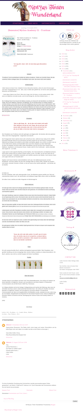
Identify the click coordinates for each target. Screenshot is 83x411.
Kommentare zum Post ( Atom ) (18, 393)
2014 (63, 68)
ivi (17, 312)
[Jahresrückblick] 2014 (69, 73)
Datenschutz (48, 23)
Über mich (33, 23)
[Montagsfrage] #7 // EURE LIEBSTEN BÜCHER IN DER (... (71, 108)
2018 (63, 59)
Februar (65, 138)
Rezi (18, 314)
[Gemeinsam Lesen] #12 (70, 80)
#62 (7, 312)
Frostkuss (13, 312)
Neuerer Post (6, 390)
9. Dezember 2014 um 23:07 (20, 325)
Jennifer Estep (23, 312)
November (66, 115)
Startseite (18, 23)
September (66, 120)
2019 (63, 56)
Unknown (8, 325)
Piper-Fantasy (12, 314)
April (64, 133)
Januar (65, 140)
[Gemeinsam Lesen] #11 (70, 82)
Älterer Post (52, 390)
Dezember (66, 71)
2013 (63, 143)
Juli (64, 125)
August (65, 123)
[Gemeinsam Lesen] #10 (70, 112)
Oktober (65, 118)
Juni (64, 128)
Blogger (53, 404)
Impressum (64, 23)
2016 (63, 64)
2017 (63, 61)
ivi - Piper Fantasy (26, 46)
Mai (64, 130)
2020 (63, 54)
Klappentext (5, 115)
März (64, 135)
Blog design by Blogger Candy (13, 410)
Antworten (9, 337)
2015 (63, 66)
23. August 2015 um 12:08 (19, 342)
